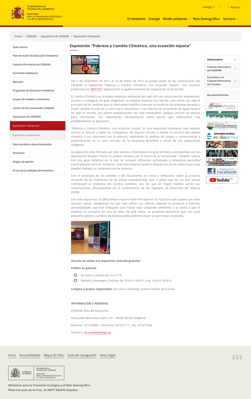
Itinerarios (19, 153)
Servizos (229, 19)
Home (18, 36)
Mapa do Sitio (54, 355)
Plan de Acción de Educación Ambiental (35, 55)
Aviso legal (107, 355)
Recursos (18, 82)
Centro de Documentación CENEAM (33, 108)
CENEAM (31, 36)
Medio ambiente (175, 19)
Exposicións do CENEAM (55, 36)
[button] (189, 19)
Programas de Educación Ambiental (33, 90)
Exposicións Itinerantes (26, 135)
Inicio (12, 355)
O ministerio (136, 19)
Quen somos (20, 47)
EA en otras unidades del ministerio (33, 170)
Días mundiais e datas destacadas (32, 144)
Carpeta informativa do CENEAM (32, 64)
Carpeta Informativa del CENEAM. (219, 68)
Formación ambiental (25, 73)
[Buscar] (232, 7)
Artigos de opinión (23, 161)
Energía (154, 19)
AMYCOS (96, 89)
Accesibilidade (30, 355)
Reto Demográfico (206, 19)
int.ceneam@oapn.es (97, 332)
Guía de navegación (82, 355)
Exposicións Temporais (86, 36)
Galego (207, 7)
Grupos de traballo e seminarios (31, 99)
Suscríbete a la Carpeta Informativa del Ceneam (219, 81)
